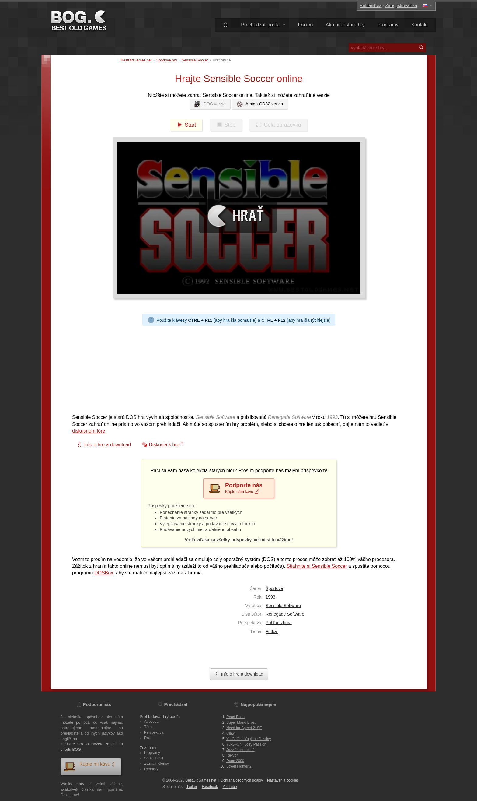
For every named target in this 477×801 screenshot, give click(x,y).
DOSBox (103, 572)
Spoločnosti (153, 758)
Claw (230, 733)
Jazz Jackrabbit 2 (240, 750)
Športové (274, 588)
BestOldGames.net (136, 60)
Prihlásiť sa (371, 5)
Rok (147, 738)
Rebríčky (151, 769)
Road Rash (235, 717)
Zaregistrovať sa (401, 5)
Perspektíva (153, 732)
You (229, 787)
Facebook (210, 787)
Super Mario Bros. (241, 722)
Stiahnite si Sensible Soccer (317, 566)
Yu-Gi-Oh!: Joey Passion (246, 744)
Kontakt (419, 24)
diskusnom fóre (88, 431)
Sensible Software (283, 605)
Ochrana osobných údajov (242, 780)
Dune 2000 (235, 761)
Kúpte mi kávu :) (89, 766)
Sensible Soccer (195, 60)
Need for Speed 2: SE (244, 728)
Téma (149, 727)
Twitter (191, 787)
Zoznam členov (156, 763)
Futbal (272, 631)
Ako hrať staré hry (345, 24)
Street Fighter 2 (239, 766)
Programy (387, 24)
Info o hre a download (238, 674)
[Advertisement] (236, 368)
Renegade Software (285, 614)
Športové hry (166, 60)
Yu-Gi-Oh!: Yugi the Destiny (248, 739)
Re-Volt (232, 755)
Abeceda (151, 721)
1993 (270, 597)
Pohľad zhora (279, 622)
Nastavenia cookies (283, 780)
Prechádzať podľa (263, 24)
